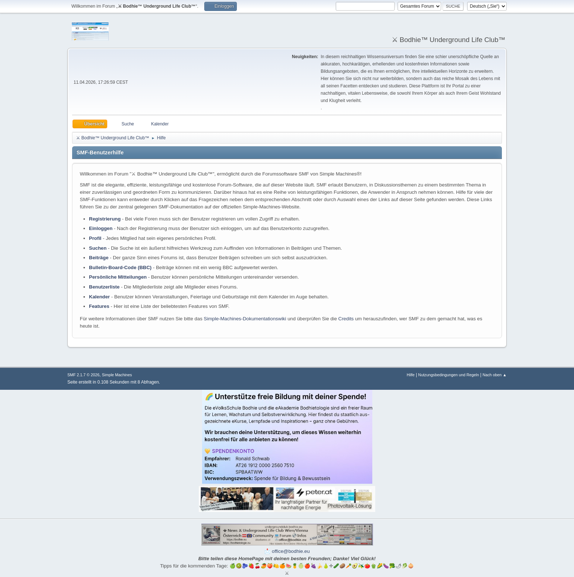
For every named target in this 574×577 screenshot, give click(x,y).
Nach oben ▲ (494, 375)
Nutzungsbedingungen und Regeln (448, 375)
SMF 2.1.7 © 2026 (83, 375)
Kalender (99, 296)
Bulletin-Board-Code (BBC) (120, 267)
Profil (95, 238)
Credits (346, 318)
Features (99, 306)
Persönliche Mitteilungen (118, 277)
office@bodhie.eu (291, 551)
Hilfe (411, 375)
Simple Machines (117, 375)
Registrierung (105, 219)
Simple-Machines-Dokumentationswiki (245, 318)
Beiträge (98, 257)
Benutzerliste (104, 287)
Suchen (98, 248)
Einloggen (100, 228)
